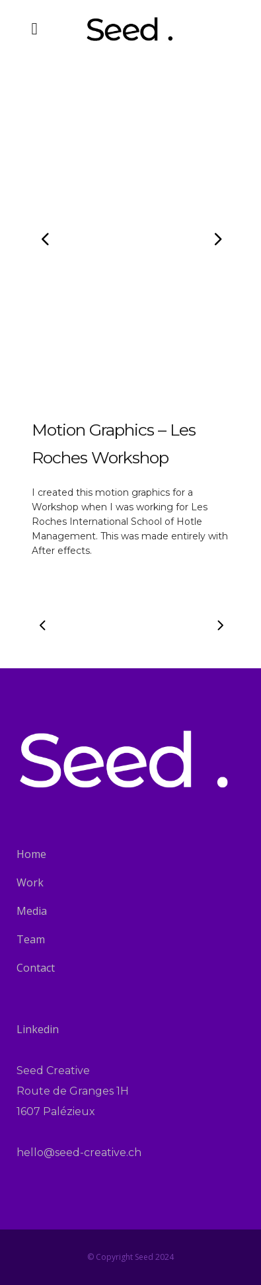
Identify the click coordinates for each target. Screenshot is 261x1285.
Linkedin (38, 1029)
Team (31, 939)
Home (31, 854)
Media (32, 911)
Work (30, 882)
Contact (36, 967)
